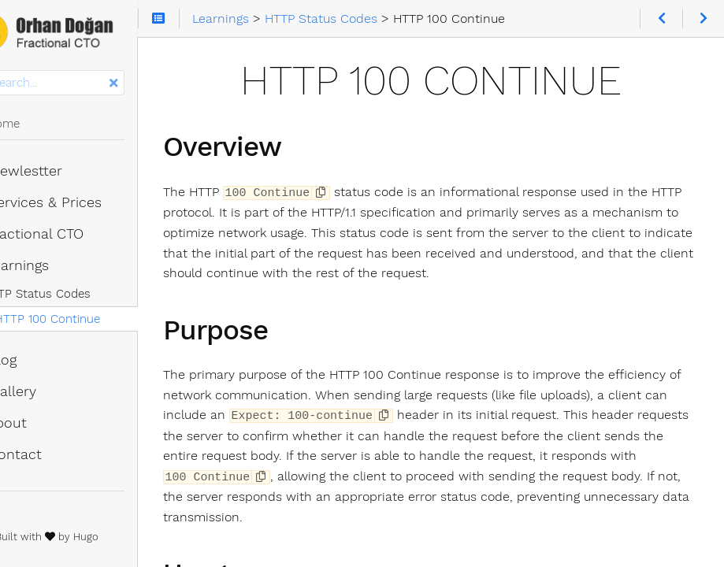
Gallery (46, 391)
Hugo (129, 537)
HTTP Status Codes (79, 294)
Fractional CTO (70, 234)
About (41, 423)
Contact (49, 454)
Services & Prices (79, 202)
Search (13, 70)
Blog (36, 360)
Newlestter (59, 171)
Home (38, 124)
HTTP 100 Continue (90, 319)
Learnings (52, 265)
